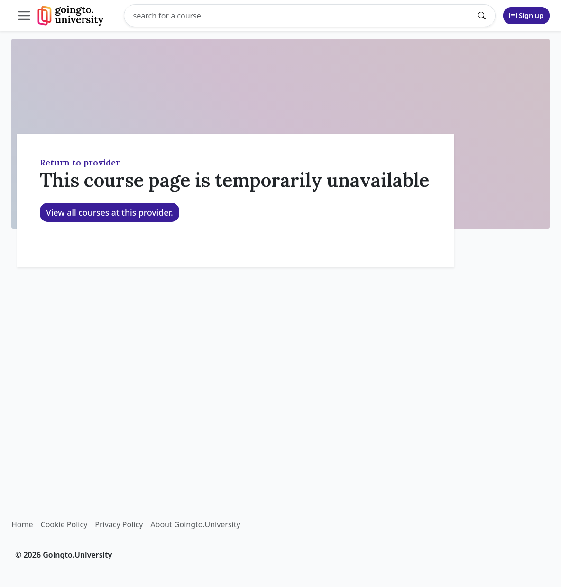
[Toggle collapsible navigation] (26, 15)
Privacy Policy (119, 524)
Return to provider (80, 162)
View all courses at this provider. (109, 212)
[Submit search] (484, 16)
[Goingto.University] (71, 16)
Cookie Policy (64, 524)
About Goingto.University (195, 524)
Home (22, 524)
